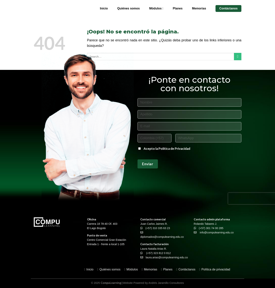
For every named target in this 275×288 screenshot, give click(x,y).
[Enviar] (237, 56)
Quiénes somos (128, 8)
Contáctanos (228, 8)
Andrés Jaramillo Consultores (166, 282)
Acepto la (151, 149)
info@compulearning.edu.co (217, 232)
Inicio (104, 8)
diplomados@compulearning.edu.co (162, 236)
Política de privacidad (215, 269)
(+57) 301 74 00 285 (211, 228)
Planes (178, 8)
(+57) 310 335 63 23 (157, 228)
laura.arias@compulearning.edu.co (167, 257)
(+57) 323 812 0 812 (158, 253)
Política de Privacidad (174, 149)
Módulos (156, 8)
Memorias (199, 8)
